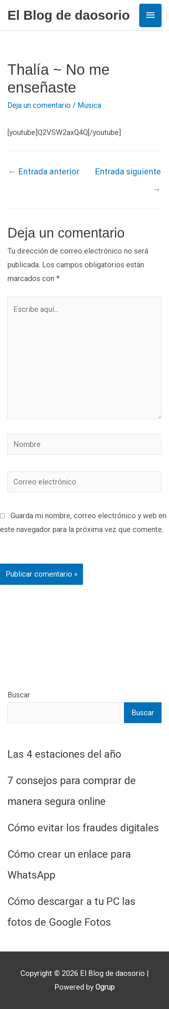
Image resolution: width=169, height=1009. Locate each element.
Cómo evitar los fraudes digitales (83, 828)
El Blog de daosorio (68, 15)
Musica (89, 105)
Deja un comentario (39, 105)
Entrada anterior (43, 171)
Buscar (18, 694)
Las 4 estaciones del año (64, 754)
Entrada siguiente (128, 174)
